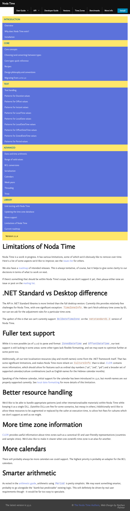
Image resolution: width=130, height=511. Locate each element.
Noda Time (8, 3)
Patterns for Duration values (17, 96)
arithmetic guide (27, 483)
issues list (68, 260)
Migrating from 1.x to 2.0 (15, 78)
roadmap (23, 268)
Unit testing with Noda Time (17, 206)
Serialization (10, 171)
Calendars (9, 176)
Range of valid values (14, 159)
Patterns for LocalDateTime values (20, 124)
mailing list (29, 283)
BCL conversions (12, 165)
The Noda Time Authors (86, 505)
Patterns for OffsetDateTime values (21, 130)
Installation (10, 37)
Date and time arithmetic (16, 154)
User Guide (20, 10)
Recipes (8, 66)
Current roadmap (12, 229)
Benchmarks (95, 10)
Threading (9, 188)
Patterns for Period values (16, 141)
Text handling (10, 90)
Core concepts (11, 49)
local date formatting (48, 382)
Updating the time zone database (19, 211)
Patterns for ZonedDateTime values (21, 136)
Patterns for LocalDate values (18, 118)
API (34, 10)
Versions (66, 10)
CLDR (109, 362)
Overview (9, 25)
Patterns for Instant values (16, 107)
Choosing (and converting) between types (23, 55)
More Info (109, 10)
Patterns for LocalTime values (18, 113)
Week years (10, 182)
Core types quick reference (17, 61)
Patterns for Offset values (16, 101)
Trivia (7, 193)
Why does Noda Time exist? (17, 31)
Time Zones (80, 10)
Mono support (11, 217)
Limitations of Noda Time (16, 223)
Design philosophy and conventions (20, 72)
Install (122, 10)
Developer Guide (51, 10)
